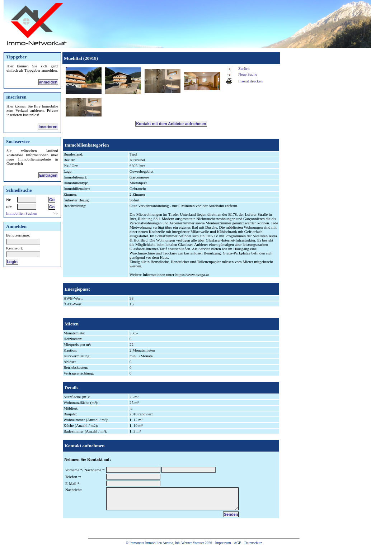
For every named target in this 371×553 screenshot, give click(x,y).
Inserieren (47, 126)
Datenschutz (253, 548)
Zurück (244, 68)
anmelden (48, 82)
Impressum (223, 548)
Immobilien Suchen (21, 213)
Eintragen (48, 175)
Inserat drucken (250, 81)
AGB (237, 548)
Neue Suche (247, 74)
